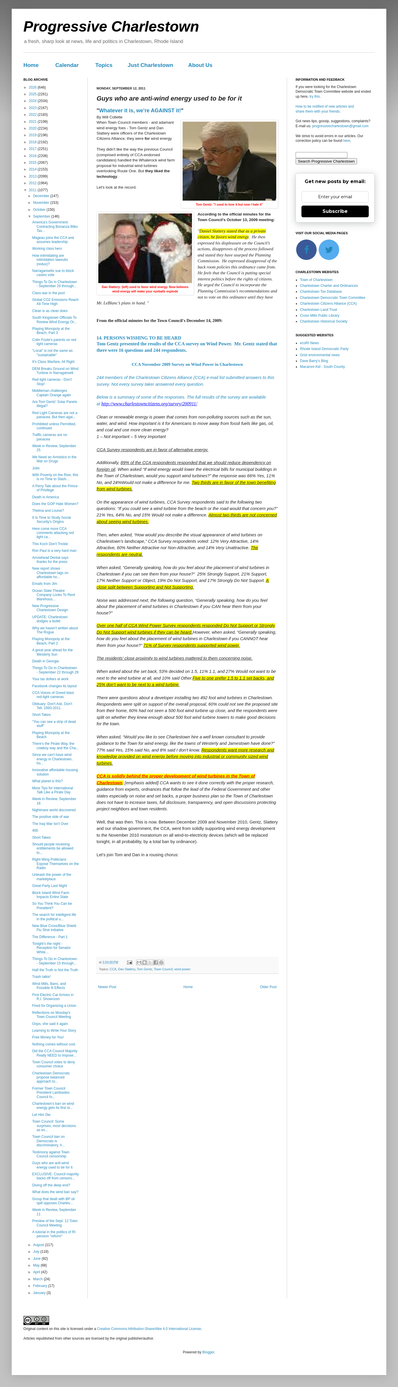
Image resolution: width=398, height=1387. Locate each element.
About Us (200, 65)
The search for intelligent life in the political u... (54, 917)
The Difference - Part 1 (50, 937)
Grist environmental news (319, 355)
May (37, 1265)
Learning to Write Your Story (54, 1030)
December (41, 196)
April (37, 1272)
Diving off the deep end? (51, 1185)
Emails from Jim (44, 584)
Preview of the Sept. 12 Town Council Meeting (55, 1223)
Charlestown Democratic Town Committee (332, 298)
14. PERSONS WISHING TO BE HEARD (139, 337)
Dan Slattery (126, 969)
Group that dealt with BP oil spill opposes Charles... (53, 1201)
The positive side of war (50, 817)
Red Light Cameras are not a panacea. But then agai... (54, 415)
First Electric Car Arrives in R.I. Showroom (52, 997)
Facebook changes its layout (54, 686)
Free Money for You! (48, 1037)
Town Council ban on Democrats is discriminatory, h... (48, 1141)
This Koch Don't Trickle (50, 544)
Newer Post (107, 987)
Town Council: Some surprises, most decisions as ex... (54, 1125)
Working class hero (47, 249)
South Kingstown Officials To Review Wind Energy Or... (54, 320)
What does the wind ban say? (55, 1192)
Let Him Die (41, 1115)
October (40, 210)
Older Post (268, 987)
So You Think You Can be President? (52, 906)
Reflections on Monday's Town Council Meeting (51, 1015)
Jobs (36, 468)
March (38, 1279)
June (37, 1259)
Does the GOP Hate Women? (55, 504)
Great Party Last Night (49, 886)
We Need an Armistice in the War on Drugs (54, 459)
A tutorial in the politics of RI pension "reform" (54, 1234)
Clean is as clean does (50, 311)
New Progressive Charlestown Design (50, 608)
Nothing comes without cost (53, 1044)
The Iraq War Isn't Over (50, 824)
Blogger (208, 1352)
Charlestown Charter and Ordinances (329, 286)
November (41, 203)
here (346, 141)
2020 (33, 128)
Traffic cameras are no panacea (49, 437)
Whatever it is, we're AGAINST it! (140, 110)
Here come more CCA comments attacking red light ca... (53, 533)
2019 (33, 135)
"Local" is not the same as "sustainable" (52, 353)
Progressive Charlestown (111, 26)
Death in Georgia (45, 661)
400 (35, 830)
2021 (33, 122)
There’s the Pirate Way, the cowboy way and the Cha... (55, 746)
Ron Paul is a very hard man (54, 551)
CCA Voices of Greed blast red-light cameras (53, 695)
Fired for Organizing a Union (54, 1006)
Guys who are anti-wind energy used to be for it (52, 1165)
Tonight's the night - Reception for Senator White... (51, 948)
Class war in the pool (48, 293)
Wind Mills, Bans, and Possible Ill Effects (49, 986)
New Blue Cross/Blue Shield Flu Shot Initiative (54, 928)
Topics (104, 65)
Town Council (163, 969)
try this (314, 96)
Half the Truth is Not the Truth (55, 970)
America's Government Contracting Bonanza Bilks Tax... (55, 226)
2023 (33, 108)
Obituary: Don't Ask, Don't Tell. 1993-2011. (52, 706)
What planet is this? (47, 781)
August (39, 1245)
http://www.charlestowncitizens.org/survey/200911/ (149, 403)
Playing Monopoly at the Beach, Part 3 (51, 331)
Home (31, 65)
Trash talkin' (41, 977)
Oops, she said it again (50, 1024)
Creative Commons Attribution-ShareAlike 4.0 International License (149, 1329)
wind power (182, 969)
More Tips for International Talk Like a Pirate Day (52, 790)
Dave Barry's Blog (314, 361)
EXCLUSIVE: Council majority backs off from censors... (55, 1176)
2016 (33, 156)
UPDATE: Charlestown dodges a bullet (50, 619)
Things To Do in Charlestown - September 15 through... (54, 961)
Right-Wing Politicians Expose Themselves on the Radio (55, 863)
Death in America (45, 497)
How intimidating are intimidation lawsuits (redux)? (50, 260)
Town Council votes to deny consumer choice (53, 1064)
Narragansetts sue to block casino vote (53, 273)
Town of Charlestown (316, 280)
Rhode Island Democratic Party (324, 349)
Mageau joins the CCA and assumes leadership (53, 240)
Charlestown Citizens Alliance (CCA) (328, 303)
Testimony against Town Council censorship (50, 1154)
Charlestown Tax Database (321, 292)
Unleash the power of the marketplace (51, 877)
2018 (33, 142)
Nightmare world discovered (54, 810)
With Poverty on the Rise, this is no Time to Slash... (55, 477)
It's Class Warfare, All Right (53, 362)
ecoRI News (309, 343)
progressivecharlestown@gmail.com (340, 126)
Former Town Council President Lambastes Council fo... (51, 1092)
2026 (33, 87)
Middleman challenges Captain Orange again (51, 393)
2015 (33, 163)
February (40, 1286)
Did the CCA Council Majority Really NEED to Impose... (55, 1053)
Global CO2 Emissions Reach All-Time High (55, 302)
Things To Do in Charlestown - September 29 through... (54, 284)
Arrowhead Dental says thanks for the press (50, 560)
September (42, 216)
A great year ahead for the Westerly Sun (52, 652)
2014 (33, 169)
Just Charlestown (150, 65)
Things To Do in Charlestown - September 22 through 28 (55, 670)
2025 (33, 94)
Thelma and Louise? (48, 511)
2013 (33, 176)
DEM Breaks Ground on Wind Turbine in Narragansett (55, 371)
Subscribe (335, 211)
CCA (113, 969)
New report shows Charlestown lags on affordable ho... (50, 572)
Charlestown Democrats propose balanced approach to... (51, 1077)
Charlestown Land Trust (318, 310)
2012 (33, 183)
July (36, 1252)
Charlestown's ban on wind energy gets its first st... (53, 1106)
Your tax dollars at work (50, 679)
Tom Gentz (144, 969)
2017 (33, 149)
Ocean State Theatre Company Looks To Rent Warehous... (53, 595)
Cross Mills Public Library (319, 315)
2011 (33, 190)
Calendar (67, 65)
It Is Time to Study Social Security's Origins (51, 520)
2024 (33, 101)
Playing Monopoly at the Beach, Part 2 (51, 641)
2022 (33, 115)
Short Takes (41, 715)
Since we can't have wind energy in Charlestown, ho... (52, 759)
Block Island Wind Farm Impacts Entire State (50, 895)
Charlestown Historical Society (323, 321)
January (40, 1293)
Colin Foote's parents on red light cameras (54, 342)
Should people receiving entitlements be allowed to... (52, 848)
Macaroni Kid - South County (322, 367)
